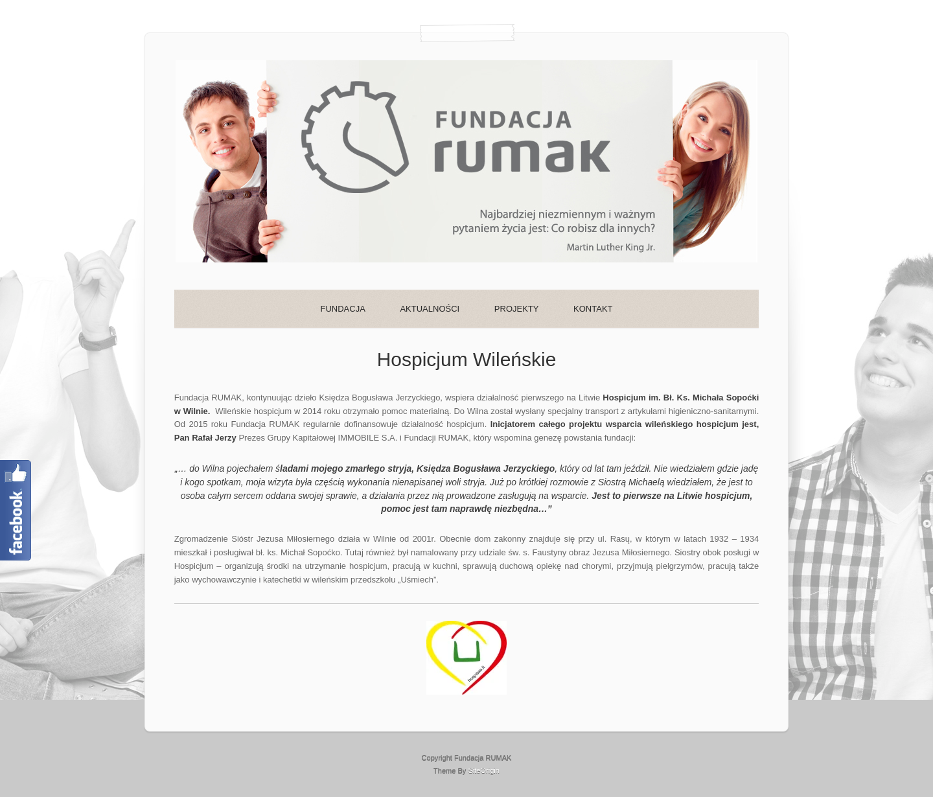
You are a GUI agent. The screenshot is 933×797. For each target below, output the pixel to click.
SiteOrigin (484, 770)
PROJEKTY (516, 309)
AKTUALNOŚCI (429, 309)
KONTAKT (592, 309)
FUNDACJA (342, 309)
